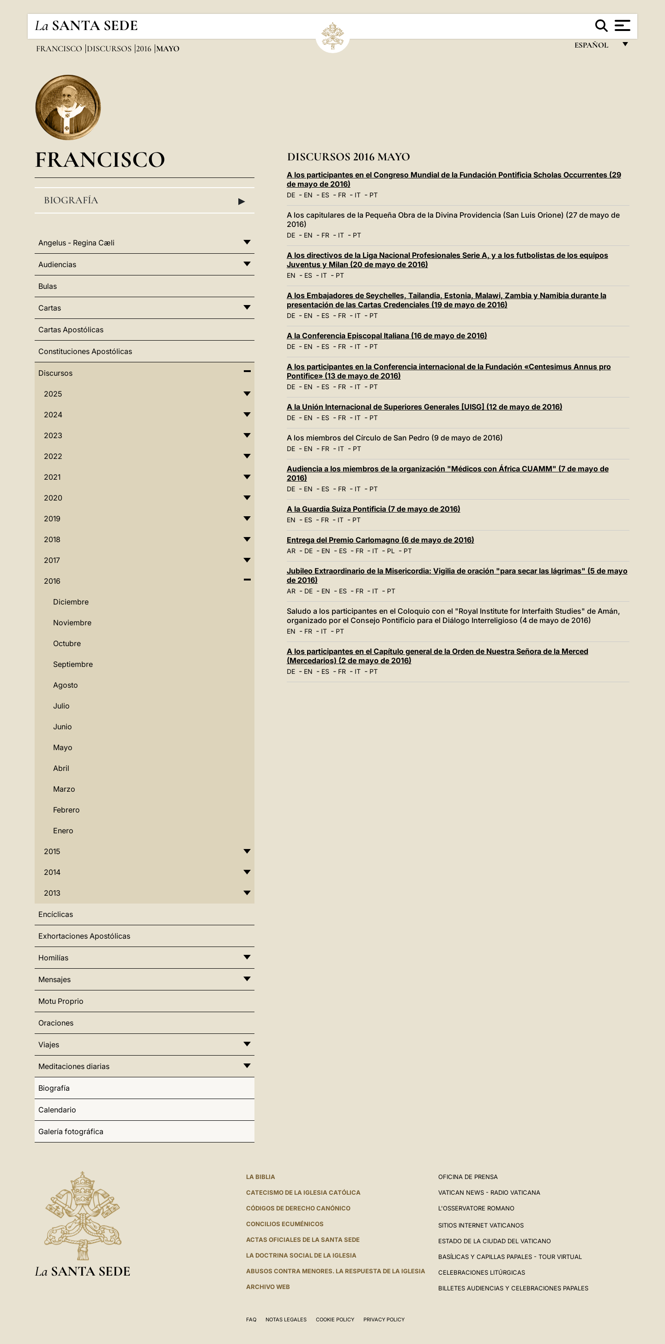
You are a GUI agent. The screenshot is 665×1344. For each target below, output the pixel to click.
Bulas (47, 286)
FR (342, 195)
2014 (52, 872)
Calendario (57, 1109)
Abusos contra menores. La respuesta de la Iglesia (335, 1271)
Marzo (64, 789)
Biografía (144, 200)
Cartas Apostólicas (70, 329)
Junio (62, 726)
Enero (63, 830)
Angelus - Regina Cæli (76, 242)
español (595, 47)
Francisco (60, 48)
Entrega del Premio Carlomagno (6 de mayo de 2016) (380, 539)
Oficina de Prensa (468, 1176)
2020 (53, 497)
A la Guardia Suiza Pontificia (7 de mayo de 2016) (373, 508)
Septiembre (73, 664)
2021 (52, 477)
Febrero (66, 809)
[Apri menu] (621, 25)
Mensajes (54, 979)
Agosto (65, 685)
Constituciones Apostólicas (85, 351)
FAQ (251, 1319)
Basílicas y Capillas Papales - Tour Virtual (510, 1256)
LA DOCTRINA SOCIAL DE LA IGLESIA (301, 1255)
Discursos (110, 48)
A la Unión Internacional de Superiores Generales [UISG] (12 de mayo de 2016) (424, 406)
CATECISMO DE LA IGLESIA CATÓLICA (303, 1192)
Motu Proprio (61, 1001)
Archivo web (268, 1286)
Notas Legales (286, 1319)
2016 (144, 48)
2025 (53, 393)
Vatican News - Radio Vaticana (489, 1192)
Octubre (67, 643)
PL (391, 551)
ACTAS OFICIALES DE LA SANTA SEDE (303, 1239)
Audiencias (57, 264)
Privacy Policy (384, 1319)
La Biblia (260, 1176)
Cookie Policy (335, 1319)
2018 (52, 539)
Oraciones (55, 1022)
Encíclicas (55, 914)
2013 (52, 893)
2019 (52, 518)
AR (291, 551)
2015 (52, 851)
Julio (61, 705)
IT (358, 195)
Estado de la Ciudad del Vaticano (494, 1241)
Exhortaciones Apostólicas (84, 936)
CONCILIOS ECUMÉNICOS (285, 1224)
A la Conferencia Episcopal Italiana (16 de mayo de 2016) (387, 335)
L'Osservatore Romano (476, 1208)
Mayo (63, 747)
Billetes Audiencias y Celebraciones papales (513, 1288)
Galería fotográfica (70, 1131)
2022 (53, 456)
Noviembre (72, 622)
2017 (52, 560)
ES (325, 195)
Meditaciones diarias (73, 1066)
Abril (61, 768)
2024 (53, 414)
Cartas (49, 307)
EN (308, 195)
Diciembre (71, 601)
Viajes (48, 1044)
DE (291, 195)
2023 (53, 435)
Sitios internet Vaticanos (481, 1225)
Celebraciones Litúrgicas (481, 1272)
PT (373, 195)
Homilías (53, 957)
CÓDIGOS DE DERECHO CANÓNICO (298, 1208)
